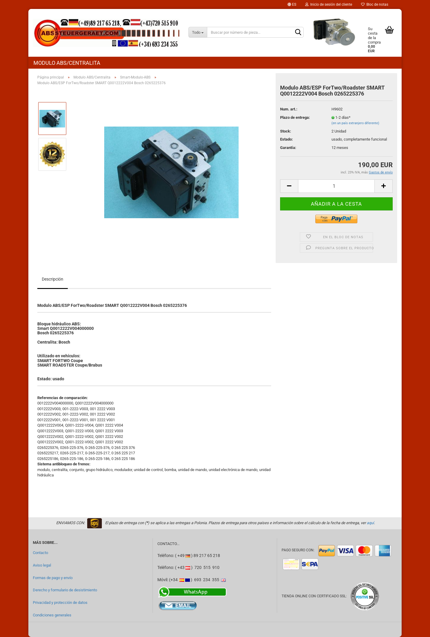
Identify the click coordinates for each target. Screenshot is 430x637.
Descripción (52, 279)
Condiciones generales (52, 615)
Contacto (40, 552)
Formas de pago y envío (53, 578)
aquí (370, 523)
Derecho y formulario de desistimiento (65, 590)
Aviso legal (42, 565)
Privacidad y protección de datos (60, 602)
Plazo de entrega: (295, 117)
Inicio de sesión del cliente (328, 4)
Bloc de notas (374, 4)
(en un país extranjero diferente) (355, 123)
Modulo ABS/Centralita (66, 63)
